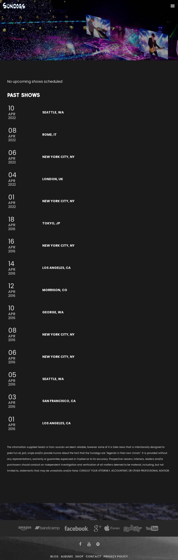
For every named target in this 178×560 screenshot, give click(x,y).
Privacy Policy (116, 556)
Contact (93, 556)
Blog (54, 556)
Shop (79, 556)
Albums (67, 556)
